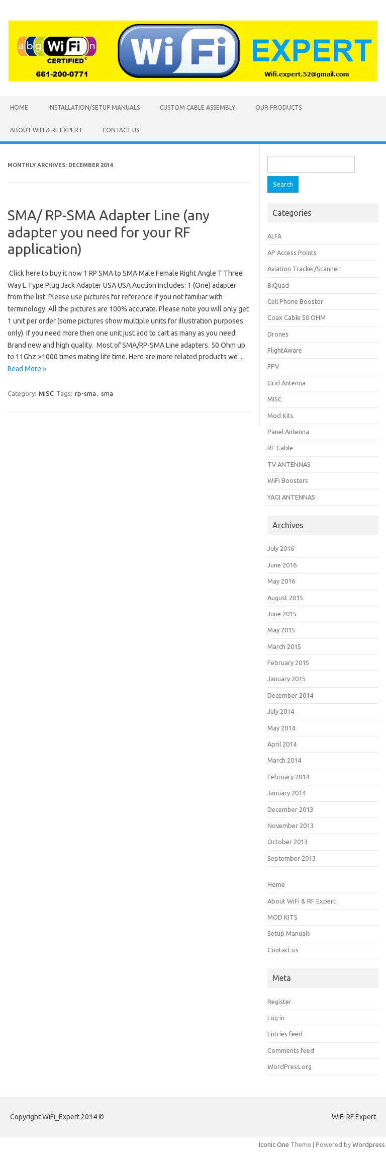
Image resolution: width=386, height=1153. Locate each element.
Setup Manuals (288, 933)
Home (19, 107)
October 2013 (287, 841)
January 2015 (286, 678)
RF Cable (280, 447)
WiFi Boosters (287, 480)
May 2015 (281, 629)
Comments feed (290, 1050)
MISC (46, 393)
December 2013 (290, 809)
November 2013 (290, 825)
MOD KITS (282, 917)
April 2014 (282, 744)
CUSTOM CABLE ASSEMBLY (197, 107)
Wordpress (368, 1144)
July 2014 (280, 711)
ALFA (274, 235)
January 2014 (286, 792)
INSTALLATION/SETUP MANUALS (94, 107)
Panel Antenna (288, 431)
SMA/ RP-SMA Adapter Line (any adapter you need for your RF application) (109, 232)
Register (279, 1001)
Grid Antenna (286, 382)
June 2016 (282, 564)
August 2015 (285, 597)
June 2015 (282, 613)
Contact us (121, 130)
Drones (277, 334)
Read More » (27, 369)
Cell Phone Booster (295, 301)
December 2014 (290, 695)
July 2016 (280, 548)
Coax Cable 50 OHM (296, 317)
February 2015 (288, 662)
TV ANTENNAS (289, 464)
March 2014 (284, 760)
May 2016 (281, 581)
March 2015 (284, 646)
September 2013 (291, 858)
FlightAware (284, 350)
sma (107, 393)
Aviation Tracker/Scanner (303, 268)
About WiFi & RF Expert (46, 130)
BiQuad (278, 285)
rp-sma (85, 393)
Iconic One (274, 1144)
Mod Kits (280, 415)
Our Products (278, 107)
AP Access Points (292, 252)
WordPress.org (289, 1066)
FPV (273, 366)
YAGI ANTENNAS (291, 497)
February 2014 (288, 776)
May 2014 (281, 727)
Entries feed (285, 1033)
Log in (275, 1017)
